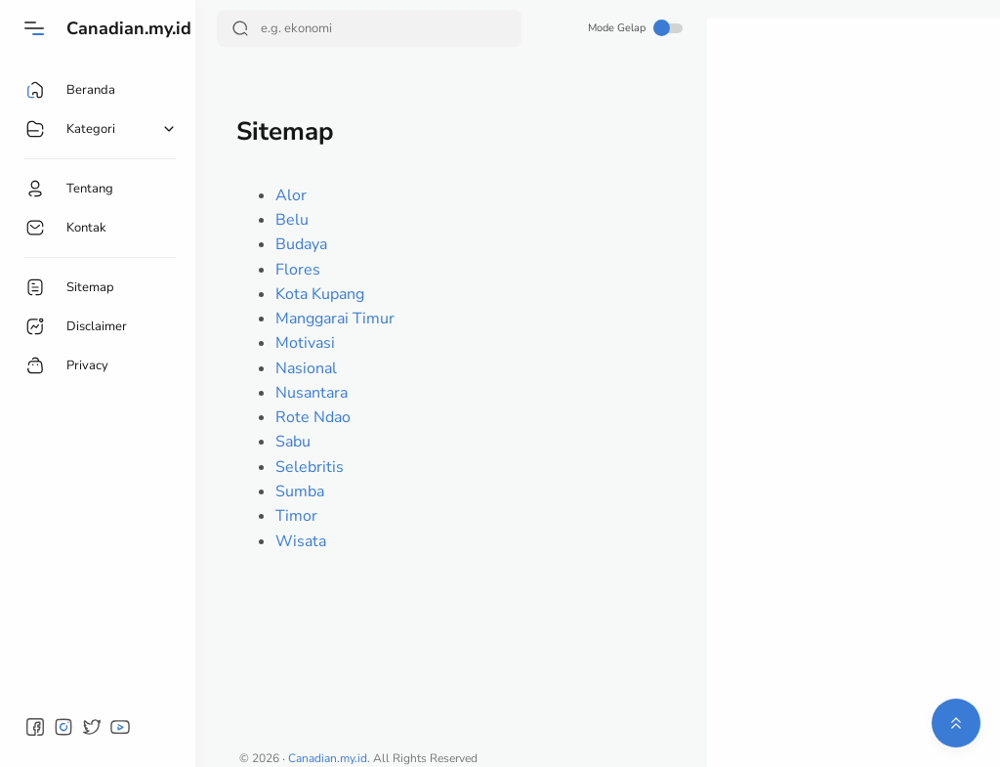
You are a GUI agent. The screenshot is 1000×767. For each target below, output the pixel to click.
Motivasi (305, 343)
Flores (297, 269)
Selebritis (309, 467)
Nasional (306, 368)
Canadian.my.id (128, 28)
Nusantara (311, 393)
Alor (291, 195)
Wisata (300, 541)
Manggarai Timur (335, 318)
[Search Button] (240, 28)
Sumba (299, 491)
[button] (35, 727)
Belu (292, 220)
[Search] (369, 28)
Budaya (301, 244)
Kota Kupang (319, 294)
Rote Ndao (313, 417)
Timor (296, 516)
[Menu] (34, 28)
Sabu (293, 441)
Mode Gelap (635, 28)
